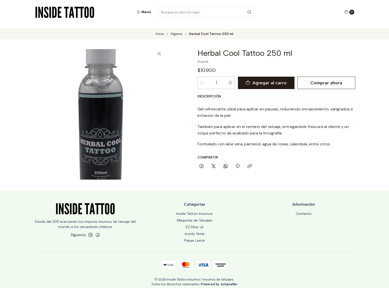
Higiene (176, 30)
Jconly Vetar (194, 229)
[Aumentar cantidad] (230, 78)
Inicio (160, 30)
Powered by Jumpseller (219, 280)
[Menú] (143, 12)
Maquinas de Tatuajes (194, 216)
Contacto (304, 209)
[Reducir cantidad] (202, 78)
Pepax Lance (194, 236)
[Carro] (349, 12)
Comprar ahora (326, 78)
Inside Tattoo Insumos (194, 209)
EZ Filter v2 (194, 223)
